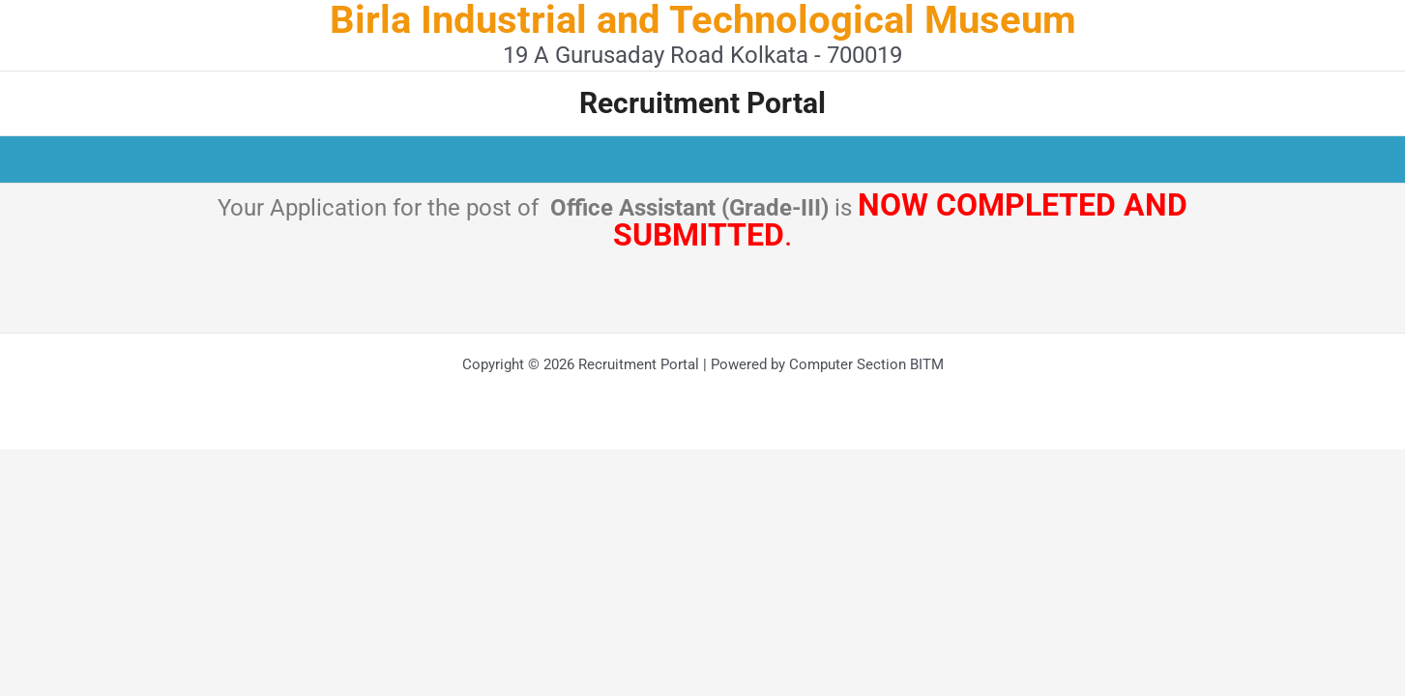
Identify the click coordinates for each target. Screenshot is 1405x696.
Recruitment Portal (702, 103)
